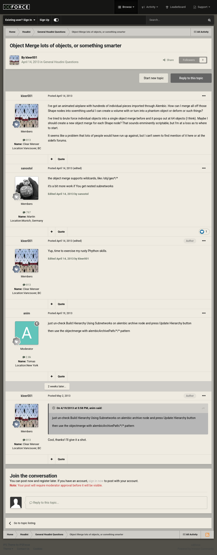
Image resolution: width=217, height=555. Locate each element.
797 (27, 212)
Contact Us (23, 548)
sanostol (26, 168)
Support (202, 6)
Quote (61, 159)
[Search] (165, 19)
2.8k (26, 357)
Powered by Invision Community (196, 548)
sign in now (96, 481)
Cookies (37, 548)
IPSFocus (24, 544)
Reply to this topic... (44, 502)
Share (168, 60)
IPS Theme (9, 544)
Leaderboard (177, 6)
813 (27, 140)
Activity (151, 6)
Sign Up (44, 19)
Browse (127, 6)
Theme (8, 548)
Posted (60, 95)
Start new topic (154, 78)
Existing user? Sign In (20, 19)
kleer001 (31, 57)
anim (26, 313)
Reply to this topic (191, 78)
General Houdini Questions (61, 62)
